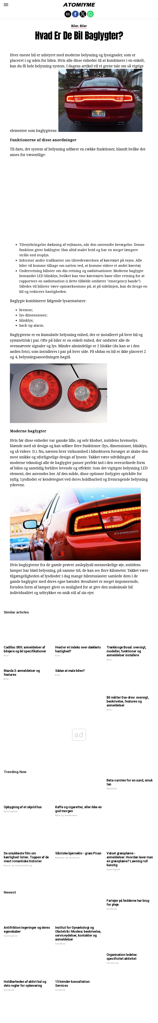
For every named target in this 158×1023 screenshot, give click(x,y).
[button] (6, 4)
